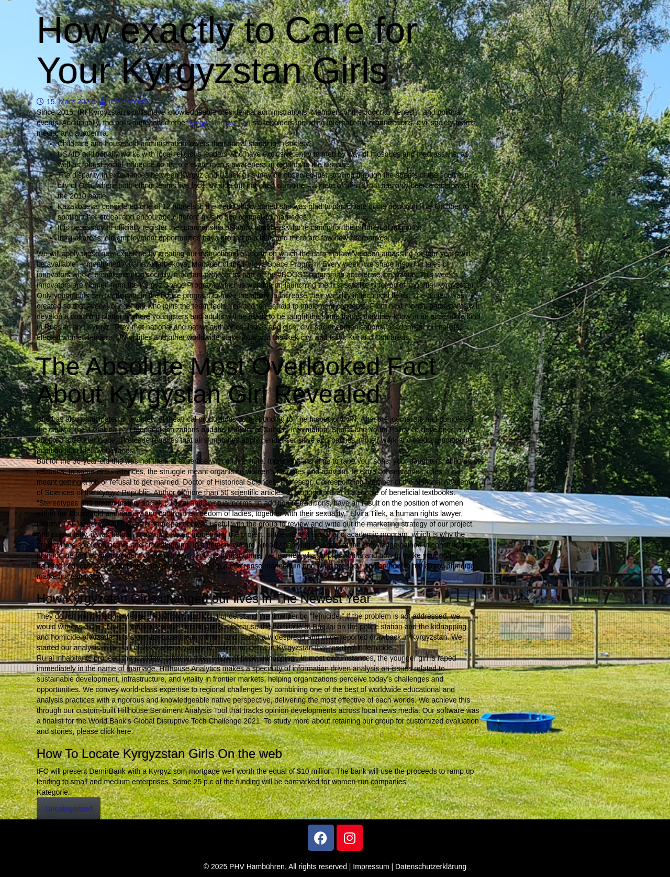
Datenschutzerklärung (430, 866)
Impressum (371, 866)
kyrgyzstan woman (219, 122)
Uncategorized (68, 808)
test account (123, 101)
